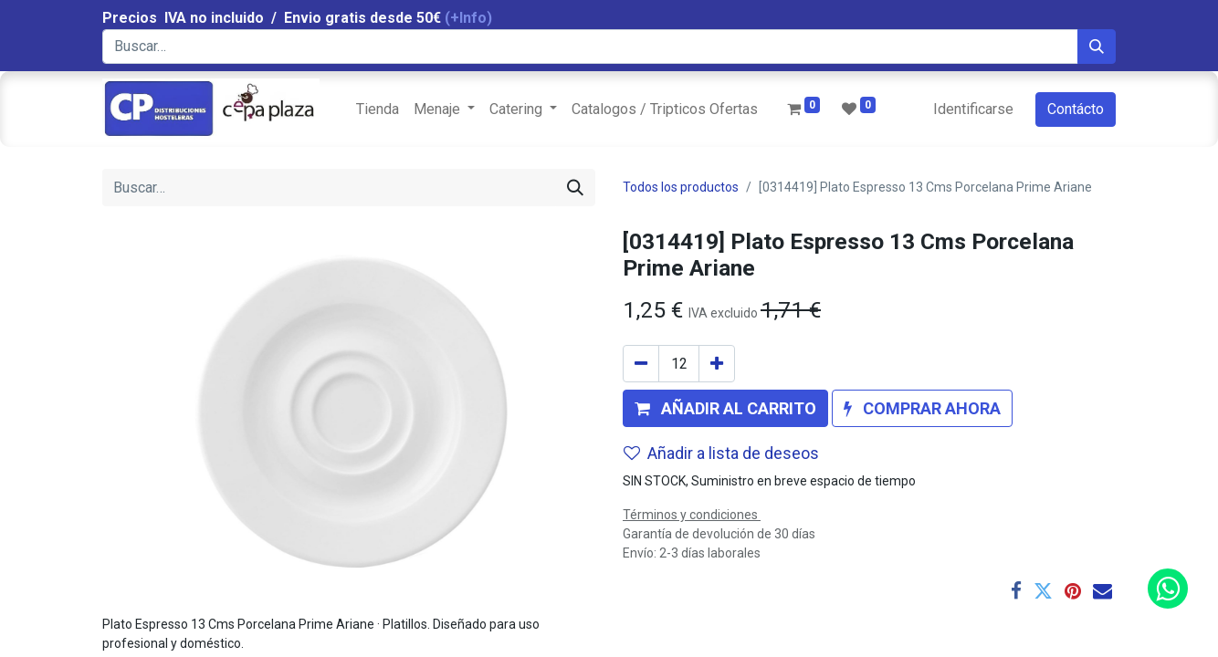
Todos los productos (681, 187)
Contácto (1075, 109)
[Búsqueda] (1096, 46)
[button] (725, 408)
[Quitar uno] (641, 363)
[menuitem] (377, 109)
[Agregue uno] (716, 363)
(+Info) (468, 17)
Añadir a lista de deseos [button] (721, 453)
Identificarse (973, 109)
